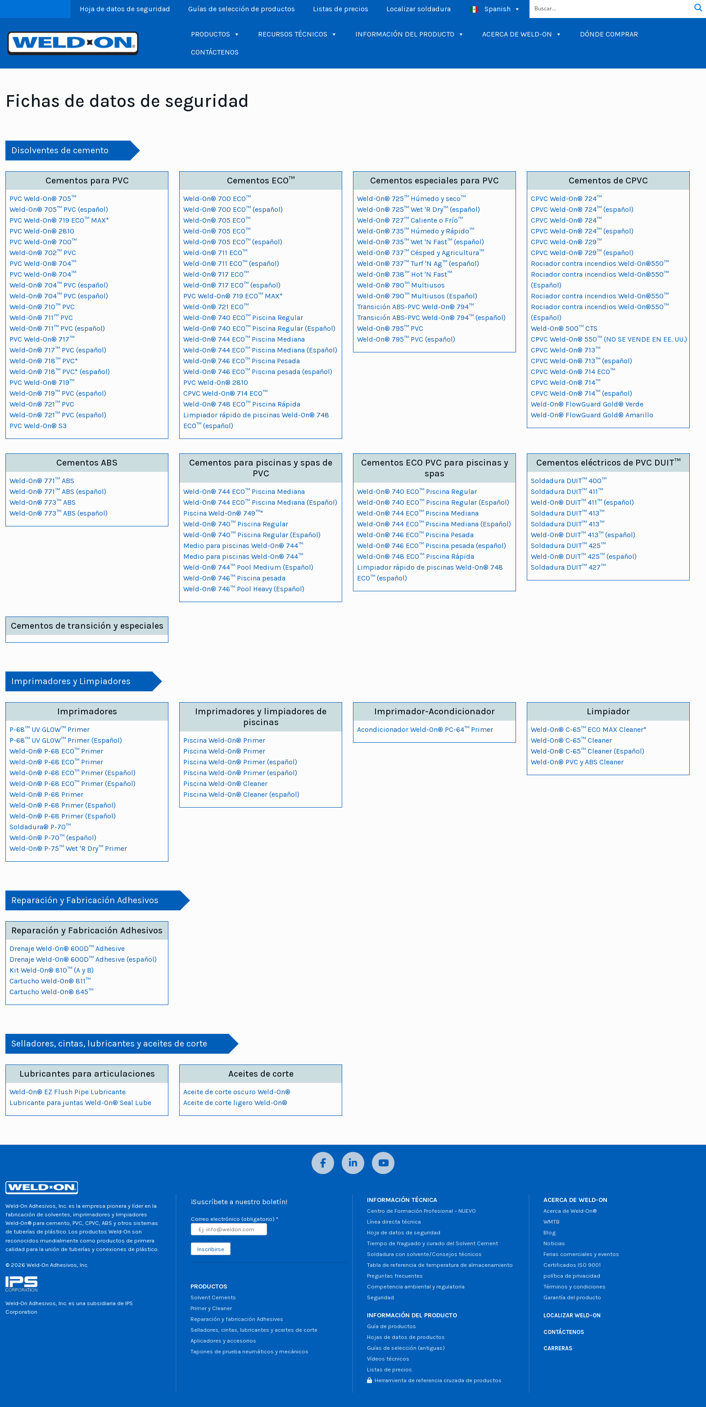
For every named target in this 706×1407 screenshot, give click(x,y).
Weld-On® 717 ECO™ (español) (232, 285)
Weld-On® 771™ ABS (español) (57, 491)
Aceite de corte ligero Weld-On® (235, 1102)
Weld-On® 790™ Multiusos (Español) (417, 296)
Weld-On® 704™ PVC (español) (58, 285)
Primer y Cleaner (211, 1308)
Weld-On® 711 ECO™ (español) (231, 263)
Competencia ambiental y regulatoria (416, 1286)
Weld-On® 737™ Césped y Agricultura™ (420, 252)
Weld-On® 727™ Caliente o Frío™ (410, 220)
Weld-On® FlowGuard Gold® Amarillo (592, 415)
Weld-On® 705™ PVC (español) (58, 209)
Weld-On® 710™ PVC (42, 306)
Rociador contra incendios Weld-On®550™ (600, 263)
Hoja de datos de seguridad (125, 9)
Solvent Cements (213, 1297)
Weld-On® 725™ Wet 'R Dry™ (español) (418, 209)
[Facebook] (323, 1163)
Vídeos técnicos (388, 1358)
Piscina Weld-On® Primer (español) (240, 762)
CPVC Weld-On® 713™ (565, 350)
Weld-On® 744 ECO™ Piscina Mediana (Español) (260, 350)
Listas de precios (340, 9)
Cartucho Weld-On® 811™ (50, 981)
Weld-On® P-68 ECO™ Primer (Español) (72, 772)
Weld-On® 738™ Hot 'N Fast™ (404, 274)
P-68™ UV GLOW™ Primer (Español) (65, 740)
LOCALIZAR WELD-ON (572, 1315)
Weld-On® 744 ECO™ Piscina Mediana (244, 339)
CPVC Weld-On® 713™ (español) (581, 360)
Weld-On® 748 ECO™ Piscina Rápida (241, 404)
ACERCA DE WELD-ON (522, 34)
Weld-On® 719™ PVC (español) (57, 393)
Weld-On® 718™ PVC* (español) (59, 371)
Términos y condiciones (574, 1286)
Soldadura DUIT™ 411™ (567, 491)
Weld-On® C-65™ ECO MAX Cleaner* (589, 729)
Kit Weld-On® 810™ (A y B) (51, 970)
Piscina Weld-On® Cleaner (225, 783)
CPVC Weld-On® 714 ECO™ (225, 393)
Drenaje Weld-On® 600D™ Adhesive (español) (83, 959)
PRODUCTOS (215, 34)
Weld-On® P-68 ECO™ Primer (56, 751)
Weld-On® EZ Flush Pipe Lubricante (67, 1091)
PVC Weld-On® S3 (38, 425)
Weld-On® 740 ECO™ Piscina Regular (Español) (259, 328)
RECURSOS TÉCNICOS (297, 34)
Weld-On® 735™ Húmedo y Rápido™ (415, 231)
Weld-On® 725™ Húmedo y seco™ (411, 198)
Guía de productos (391, 1326)
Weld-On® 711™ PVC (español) (57, 328)
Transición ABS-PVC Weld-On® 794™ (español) (431, 317)
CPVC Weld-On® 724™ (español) (582, 209)
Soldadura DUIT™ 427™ (568, 567)
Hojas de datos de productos (406, 1337)
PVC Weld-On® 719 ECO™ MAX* (59, 220)
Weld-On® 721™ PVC (41, 404)
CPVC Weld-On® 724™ (566, 198)
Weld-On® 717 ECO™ (216, 274)
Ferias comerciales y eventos (581, 1254)
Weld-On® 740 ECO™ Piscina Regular (243, 317)
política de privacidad (571, 1275)
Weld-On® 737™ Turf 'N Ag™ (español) (418, 263)
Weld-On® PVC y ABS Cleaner (577, 762)
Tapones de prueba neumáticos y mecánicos (249, 1351)
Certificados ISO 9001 (572, 1264)
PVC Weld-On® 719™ (41, 382)
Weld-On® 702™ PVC (42, 252)
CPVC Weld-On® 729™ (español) (582, 252)
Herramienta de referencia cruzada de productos (434, 1380)
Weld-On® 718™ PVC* (43, 360)
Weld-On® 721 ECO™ (216, 306)
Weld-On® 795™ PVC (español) (406, 339)
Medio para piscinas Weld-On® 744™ (243, 545)
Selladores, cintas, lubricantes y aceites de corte (253, 1329)
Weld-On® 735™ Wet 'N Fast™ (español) (420, 242)
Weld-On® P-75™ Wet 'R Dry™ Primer (68, 848)
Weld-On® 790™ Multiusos (401, 285)
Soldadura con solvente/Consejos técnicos (424, 1254)
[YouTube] (383, 1163)
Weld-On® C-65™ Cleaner (571, 740)
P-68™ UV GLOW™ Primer (49, 729)
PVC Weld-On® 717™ (41, 339)
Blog (549, 1232)
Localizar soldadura (418, 9)
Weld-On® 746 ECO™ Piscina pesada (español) (257, 371)
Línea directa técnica (394, 1221)
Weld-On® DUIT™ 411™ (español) (582, 502)
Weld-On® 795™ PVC (390, 328)
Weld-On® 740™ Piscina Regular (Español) (252, 534)
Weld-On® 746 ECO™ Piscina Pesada (241, 360)
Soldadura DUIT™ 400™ (568, 480)
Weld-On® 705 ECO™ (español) (232, 242)
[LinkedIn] (353, 1163)
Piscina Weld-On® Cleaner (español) (241, 794)
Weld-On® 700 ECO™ (217, 198)
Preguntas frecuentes (395, 1275)
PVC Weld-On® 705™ (42, 198)
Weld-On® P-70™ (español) (52, 837)
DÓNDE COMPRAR (609, 34)
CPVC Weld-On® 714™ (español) (581, 393)
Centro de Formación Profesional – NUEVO (421, 1210)
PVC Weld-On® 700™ (43, 242)
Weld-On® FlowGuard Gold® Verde (587, 404)
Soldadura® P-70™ (40, 826)
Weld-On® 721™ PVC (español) (57, 415)
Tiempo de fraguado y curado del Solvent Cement (432, 1243)
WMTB (551, 1221)
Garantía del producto (572, 1297)
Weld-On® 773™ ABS (42, 502)
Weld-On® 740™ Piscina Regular (235, 524)
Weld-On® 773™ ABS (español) (58, 513)
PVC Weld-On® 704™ (42, 263)
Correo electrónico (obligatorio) (234, 1218)
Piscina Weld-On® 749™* (223, 513)
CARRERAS (557, 1348)
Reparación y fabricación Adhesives (236, 1319)
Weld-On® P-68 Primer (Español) (62, 805)
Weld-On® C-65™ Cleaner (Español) (587, 751)
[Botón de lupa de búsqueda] (698, 7)
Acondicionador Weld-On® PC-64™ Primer (425, 729)
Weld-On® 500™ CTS (564, 328)
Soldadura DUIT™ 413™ (567, 513)
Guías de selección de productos (241, 9)
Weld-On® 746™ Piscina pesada (234, 578)
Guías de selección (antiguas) (406, 1347)
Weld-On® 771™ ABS (41, 480)
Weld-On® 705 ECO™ (216, 220)
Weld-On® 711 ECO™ (215, 252)
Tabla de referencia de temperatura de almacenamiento (440, 1264)
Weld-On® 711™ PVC (41, 317)
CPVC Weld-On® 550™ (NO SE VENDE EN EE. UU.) (609, 339)
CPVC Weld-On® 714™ (565, 382)
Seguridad (380, 1297)
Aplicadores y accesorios (223, 1340)
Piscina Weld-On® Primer (224, 740)
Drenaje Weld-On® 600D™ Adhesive (67, 948)
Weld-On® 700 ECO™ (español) (233, 209)
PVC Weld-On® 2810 (41, 231)
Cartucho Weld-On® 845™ (51, 991)
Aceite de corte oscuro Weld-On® (236, 1091)
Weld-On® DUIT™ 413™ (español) (583, 534)
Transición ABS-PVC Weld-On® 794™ (415, 306)
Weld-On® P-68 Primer (46, 794)
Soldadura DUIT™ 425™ (568, 545)
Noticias (554, 1243)
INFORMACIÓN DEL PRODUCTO (409, 34)
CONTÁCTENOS (215, 52)
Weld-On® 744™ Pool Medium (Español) (248, 567)
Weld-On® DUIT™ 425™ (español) (584, 556)
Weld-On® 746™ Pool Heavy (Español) (243, 589)
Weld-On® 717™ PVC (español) (57, 350)
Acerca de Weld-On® (570, 1210)
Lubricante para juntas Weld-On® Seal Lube (80, 1102)
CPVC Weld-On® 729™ (566, 242)
